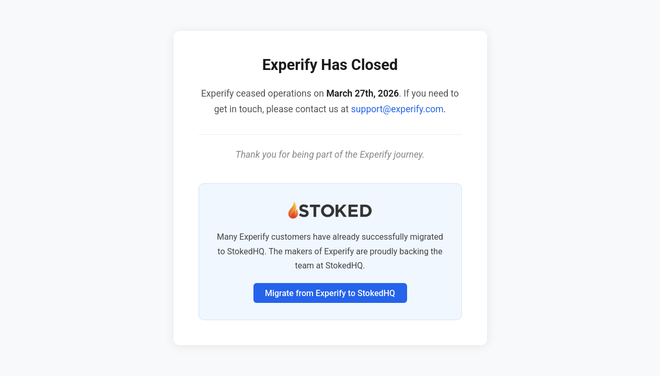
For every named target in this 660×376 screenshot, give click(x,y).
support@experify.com (397, 109)
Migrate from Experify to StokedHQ (330, 293)
